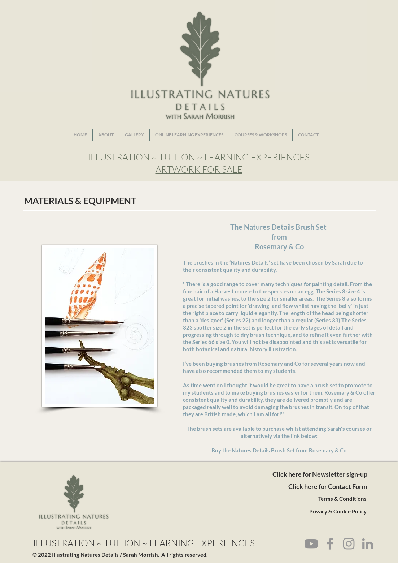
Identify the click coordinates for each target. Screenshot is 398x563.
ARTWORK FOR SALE (199, 169)
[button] (134, 135)
